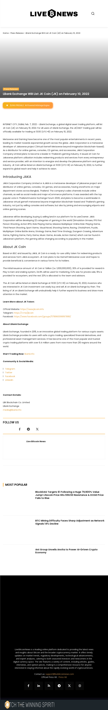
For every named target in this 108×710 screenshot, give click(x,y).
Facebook (10, 376)
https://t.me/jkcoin (24, 312)
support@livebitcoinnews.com (60, 674)
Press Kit (62, 677)
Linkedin (9, 380)
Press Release (17, 33)
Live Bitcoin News (36, 441)
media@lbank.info (12, 409)
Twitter (8, 372)
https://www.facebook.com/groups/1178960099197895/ (42, 316)
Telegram (10, 368)
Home (5, 33)
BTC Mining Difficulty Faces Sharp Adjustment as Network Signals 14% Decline (69, 522)
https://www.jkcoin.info (32, 309)
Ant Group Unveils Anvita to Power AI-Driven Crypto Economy (66, 551)
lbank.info (29, 353)
